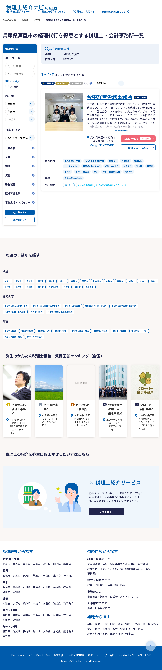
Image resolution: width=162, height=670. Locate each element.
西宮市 (52, 281)
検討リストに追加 (138, 148)
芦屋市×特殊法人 (34, 336)
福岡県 (6, 631)
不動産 (136, 624)
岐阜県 (67, 587)
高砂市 (153, 281)
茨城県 (6, 575)
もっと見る (105, 511)
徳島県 (57, 615)
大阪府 (6, 603)
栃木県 (16, 575)
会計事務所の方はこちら (114, 11)
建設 (89, 624)
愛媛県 (6, 620)
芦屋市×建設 (10, 331)
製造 (97, 624)
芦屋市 (37, 19)
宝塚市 (131, 281)
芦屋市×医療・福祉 (13, 336)
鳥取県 (6, 615)
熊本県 (36, 631)
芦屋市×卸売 (60, 331)
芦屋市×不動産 (100, 331)
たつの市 (89, 287)
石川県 (26, 587)
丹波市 (66, 287)
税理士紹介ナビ (9, 19)
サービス (138, 629)
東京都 (57, 575)
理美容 (106, 629)
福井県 (36, 587)
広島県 (36, 615)
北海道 (6, 564)
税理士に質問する (83, 11)
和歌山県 (68, 603)
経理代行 (92, 569)
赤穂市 (109, 281)
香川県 (67, 615)
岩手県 (26, 564)
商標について (94, 655)
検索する (22, 212)
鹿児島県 (68, 631)
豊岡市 (85, 281)
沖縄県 (6, 636)
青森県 (16, 564)
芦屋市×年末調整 (72, 306)
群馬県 (26, 575)
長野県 (57, 587)
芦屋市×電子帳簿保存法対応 (124, 306)
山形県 (57, 564)
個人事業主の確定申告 (122, 564)
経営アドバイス (129, 596)
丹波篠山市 (53, 287)
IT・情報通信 (150, 624)
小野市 (18, 287)
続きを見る (123, 130)
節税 (148, 569)
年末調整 (143, 564)
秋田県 (47, 564)
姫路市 (18, 281)
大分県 (47, 631)
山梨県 (47, 587)
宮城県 (36, 564)
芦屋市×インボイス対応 (95, 306)
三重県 (47, 603)
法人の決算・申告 (97, 564)
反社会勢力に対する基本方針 (119, 655)
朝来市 (78, 287)
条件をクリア (20, 219)
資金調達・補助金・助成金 (102, 596)
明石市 (41, 281)
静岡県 (6, 592)
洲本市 (63, 281)
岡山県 (26, 615)
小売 (105, 624)
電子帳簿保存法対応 (131, 569)
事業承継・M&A (116, 585)
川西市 (7, 287)
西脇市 (120, 281)
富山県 (16, 587)
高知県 (16, 620)
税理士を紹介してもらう (51, 11)
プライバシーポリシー (39, 655)
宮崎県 (57, 631)
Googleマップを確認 (102, 145)
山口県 (47, 615)
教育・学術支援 (121, 629)
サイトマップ (17, 655)
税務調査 (92, 573)
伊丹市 (74, 281)
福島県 (67, 564)
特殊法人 (130, 633)
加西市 (41, 287)
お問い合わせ (144, 655)
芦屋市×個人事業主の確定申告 (46, 306)
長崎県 (26, 631)
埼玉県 (36, 575)
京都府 (16, 603)
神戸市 (7, 281)
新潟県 (6, 587)
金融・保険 (93, 629)
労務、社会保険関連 (98, 608)
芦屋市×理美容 (119, 331)
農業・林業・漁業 (97, 633)
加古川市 (97, 281)
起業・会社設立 (96, 585)
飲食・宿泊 (124, 624)
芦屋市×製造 (27, 331)
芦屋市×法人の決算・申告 (16, 306)
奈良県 (36, 603)
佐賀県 (16, 631)
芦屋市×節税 (36, 311)
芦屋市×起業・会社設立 (15, 311)
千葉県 (47, 575)
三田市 (29, 287)
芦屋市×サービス (139, 331)
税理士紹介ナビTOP (18, 11)
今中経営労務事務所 (109, 96)
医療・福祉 (116, 633)
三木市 (142, 281)
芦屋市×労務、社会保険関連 (60, 311)
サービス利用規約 (75, 655)
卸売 (112, 624)
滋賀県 (57, 603)
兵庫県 (25, 19)
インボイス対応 (109, 569)
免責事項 (58, 655)
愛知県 (16, 592)
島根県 (16, 615)
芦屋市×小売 (44, 331)
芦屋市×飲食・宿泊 (80, 331)
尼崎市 (29, 281)
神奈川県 (68, 575)
